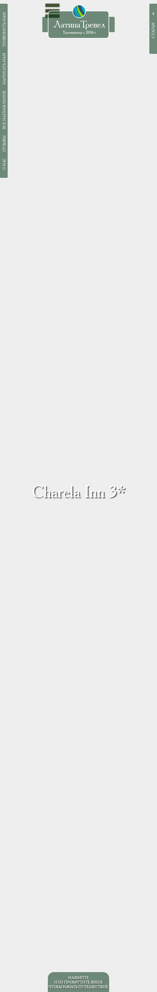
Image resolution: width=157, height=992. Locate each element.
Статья (153, 30)
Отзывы (4, 144)
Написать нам (4, 68)
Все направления (4, 110)
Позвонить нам (4, 29)
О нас (4, 164)
